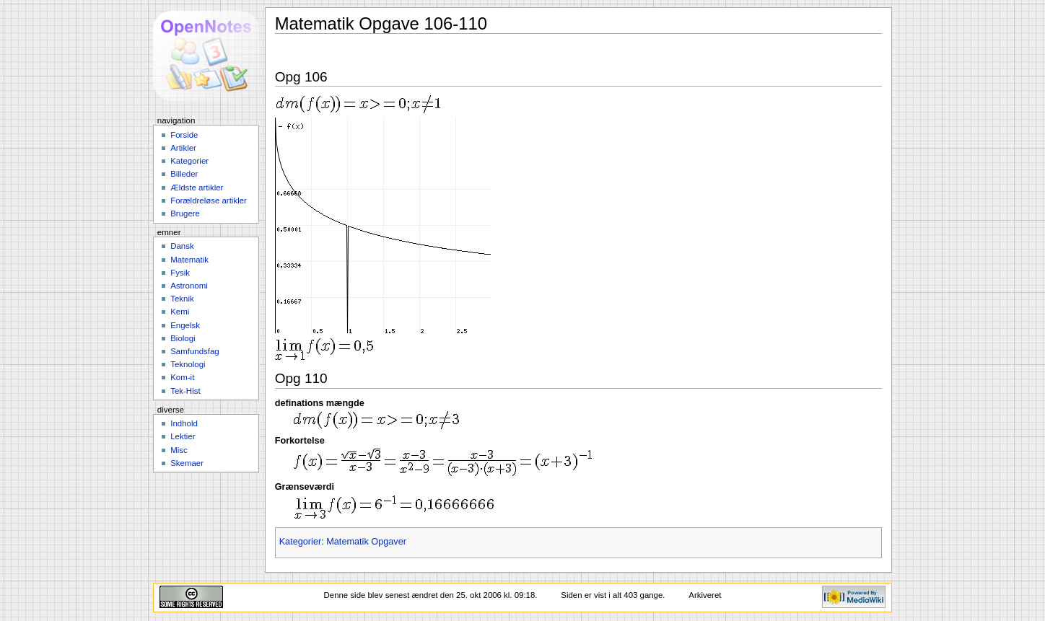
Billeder (184, 173)
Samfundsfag (194, 351)
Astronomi (189, 285)
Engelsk (185, 325)
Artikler (183, 148)
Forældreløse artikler (208, 200)
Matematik (189, 259)
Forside (184, 135)
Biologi (182, 338)
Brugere (185, 213)
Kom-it (182, 377)
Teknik (181, 298)
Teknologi (187, 364)
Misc (179, 450)
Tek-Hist (185, 391)
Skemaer (187, 463)
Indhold (184, 423)
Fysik (180, 272)
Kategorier (300, 542)
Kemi (179, 311)
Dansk (181, 246)
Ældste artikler (196, 187)
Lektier (182, 436)
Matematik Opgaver (366, 542)
